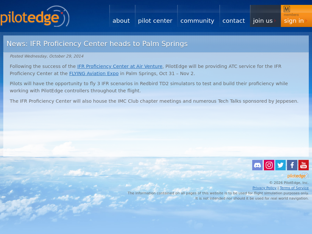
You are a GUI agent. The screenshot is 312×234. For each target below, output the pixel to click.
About (121, 20)
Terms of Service (294, 188)
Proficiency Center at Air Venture (119, 66)
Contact (234, 20)
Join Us (263, 20)
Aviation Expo (94, 73)
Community (197, 20)
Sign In (294, 20)
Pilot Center (155, 20)
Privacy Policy (265, 188)
